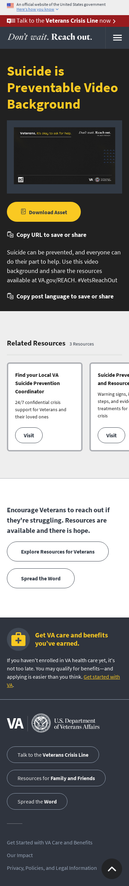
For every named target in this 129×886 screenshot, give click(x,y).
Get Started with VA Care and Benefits (50, 842)
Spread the (37, 801)
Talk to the (53, 754)
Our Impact (20, 855)
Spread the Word (41, 578)
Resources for (56, 778)
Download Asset (48, 212)
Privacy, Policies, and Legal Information (52, 867)
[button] (46, 234)
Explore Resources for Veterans (58, 551)
